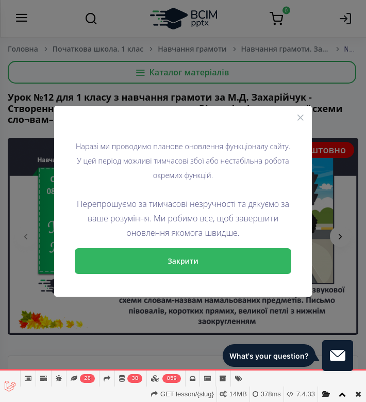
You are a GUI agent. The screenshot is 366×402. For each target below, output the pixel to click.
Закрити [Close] (183, 261)
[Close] (300, 117)
